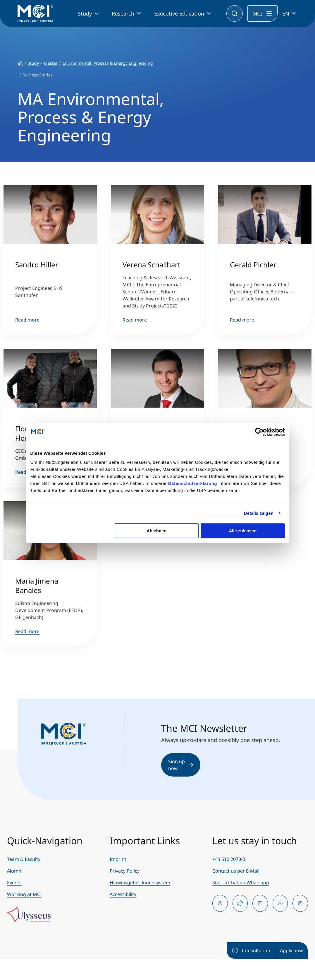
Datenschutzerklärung (192, 483)
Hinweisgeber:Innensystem (140, 882)
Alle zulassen (243, 530)
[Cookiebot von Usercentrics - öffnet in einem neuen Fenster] (259, 432)
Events (14, 882)
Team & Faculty (23, 859)
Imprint (118, 859)
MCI (257, 13)
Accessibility (123, 894)
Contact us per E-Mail (235, 871)
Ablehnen (156, 530)
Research (123, 13)
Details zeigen (258, 513)
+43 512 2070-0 (228, 859)
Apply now (291, 950)
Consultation (250, 950)
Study (85, 13)
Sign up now (180, 765)
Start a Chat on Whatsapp (240, 882)
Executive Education (179, 13)
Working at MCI (24, 894)
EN (285, 13)
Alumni (15, 871)
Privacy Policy (125, 871)
